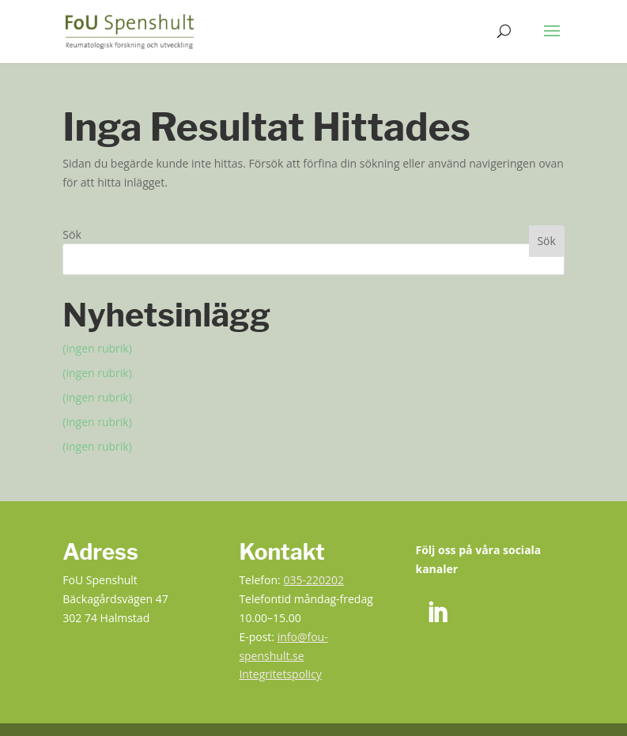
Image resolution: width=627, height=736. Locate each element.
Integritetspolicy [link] (280, 673)
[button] (552, 41)
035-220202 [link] (313, 579)
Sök (71, 234)
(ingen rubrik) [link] (97, 348)
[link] (130, 30)
